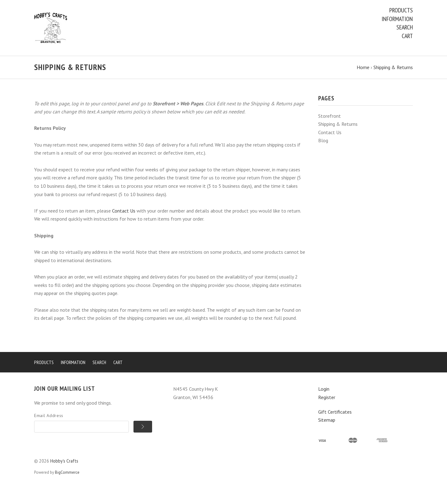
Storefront (329, 116)
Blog (323, 140)
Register (326, 397)
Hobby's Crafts (64, 461)
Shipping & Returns (338, 124)
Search (404, 27)
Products (401, 10)
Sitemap (326, 420)
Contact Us (329, 132)
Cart (407, 36)
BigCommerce (67, 472)
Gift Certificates (335, 412)
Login (323, 389)
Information (397, 19)
